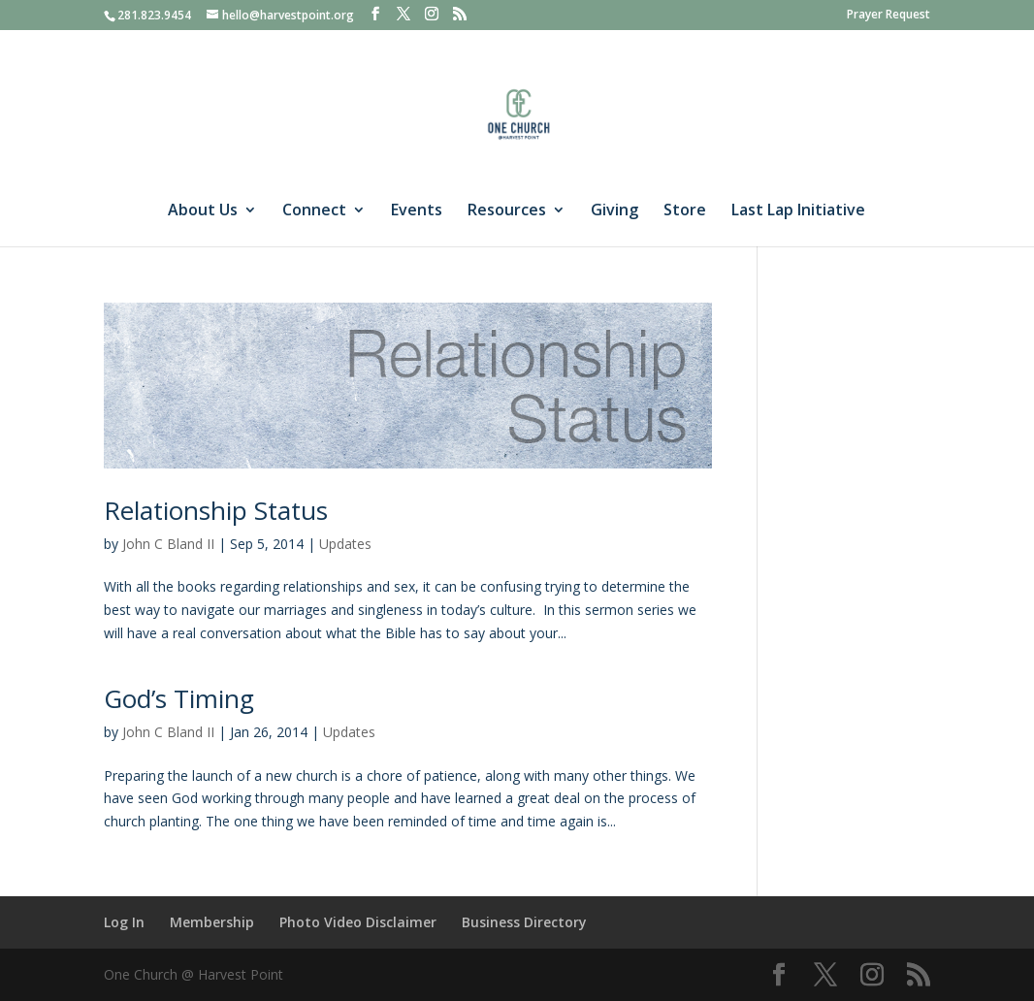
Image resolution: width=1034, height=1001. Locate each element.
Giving (614, 211)
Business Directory (524, 922)
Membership (212, 922)
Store (684, 211)
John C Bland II (168, 543)
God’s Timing (179, 698)
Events (416, 211)
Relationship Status (216, 510)
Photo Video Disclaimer (357, 922)
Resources (507, 211)
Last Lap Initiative (798, 211)
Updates (345, 543)
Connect (314, 211)
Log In (124, 922)
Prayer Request (888, 15)
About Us (203, 211)
